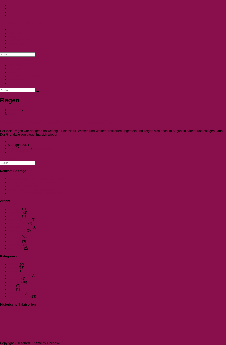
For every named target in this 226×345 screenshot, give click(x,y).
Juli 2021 (14, 234)
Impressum (16, 79)
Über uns (15, 68)
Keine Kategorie (19, 275)
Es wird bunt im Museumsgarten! (31, 189)
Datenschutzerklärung (25, 76)
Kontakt (14, 72)
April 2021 (15, 245)
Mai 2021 (14, 241)
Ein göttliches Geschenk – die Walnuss (35, 193)
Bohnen (13, 264)
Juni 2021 (15, 237)
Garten (13, 148)
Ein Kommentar (19, 152)
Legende (14, 278)
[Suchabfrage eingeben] (17, 54)
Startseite (15, 65)
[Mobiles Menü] (11, 58)
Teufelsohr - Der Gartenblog (21, 22)
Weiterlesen (8, 159)
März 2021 (15, 248)
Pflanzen (25, 148)
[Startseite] (15, 110)
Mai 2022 (14, 216)
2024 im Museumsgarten (25, 186)
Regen (12, 113)
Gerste (13, 271)
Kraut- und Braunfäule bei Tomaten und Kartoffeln (57, 122)
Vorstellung (16, 293)
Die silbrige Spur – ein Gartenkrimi (32, 182)
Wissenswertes (43, 148)
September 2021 (20, 227)
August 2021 (17, 230)
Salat (11, 285)
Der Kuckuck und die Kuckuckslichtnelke (36, 178)
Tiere (11, 289)
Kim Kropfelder (18, 141)
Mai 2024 (14, 209)
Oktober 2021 (17, 223)
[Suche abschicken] (37, 91)
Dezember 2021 (19, 219)
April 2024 (15, 212)
